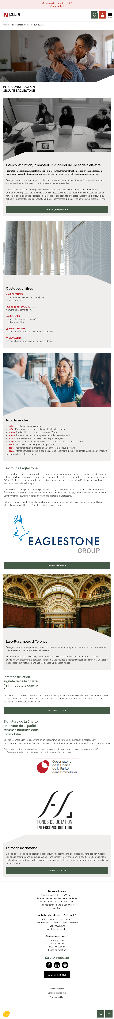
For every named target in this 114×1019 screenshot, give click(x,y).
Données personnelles (57, 993)
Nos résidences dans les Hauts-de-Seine (57, 898)
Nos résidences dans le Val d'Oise (57, 905)
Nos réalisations (57, 947)
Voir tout (57, 908)
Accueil (6, 25)
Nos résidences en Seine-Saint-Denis (57, 901)
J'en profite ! (57, 6)
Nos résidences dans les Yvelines (57, 895)
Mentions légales (57, 988)
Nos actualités (57, 943)
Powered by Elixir (57, 997)
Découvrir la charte (57, 710)
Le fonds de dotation (57, 870)
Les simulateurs (57, 926)
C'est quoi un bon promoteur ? (57, 919)
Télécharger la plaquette (57, 209)
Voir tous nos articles (57, 929)
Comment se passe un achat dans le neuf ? (57, 922)
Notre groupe (57, 940)
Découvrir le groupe (57, 565)
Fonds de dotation (57, 950)
